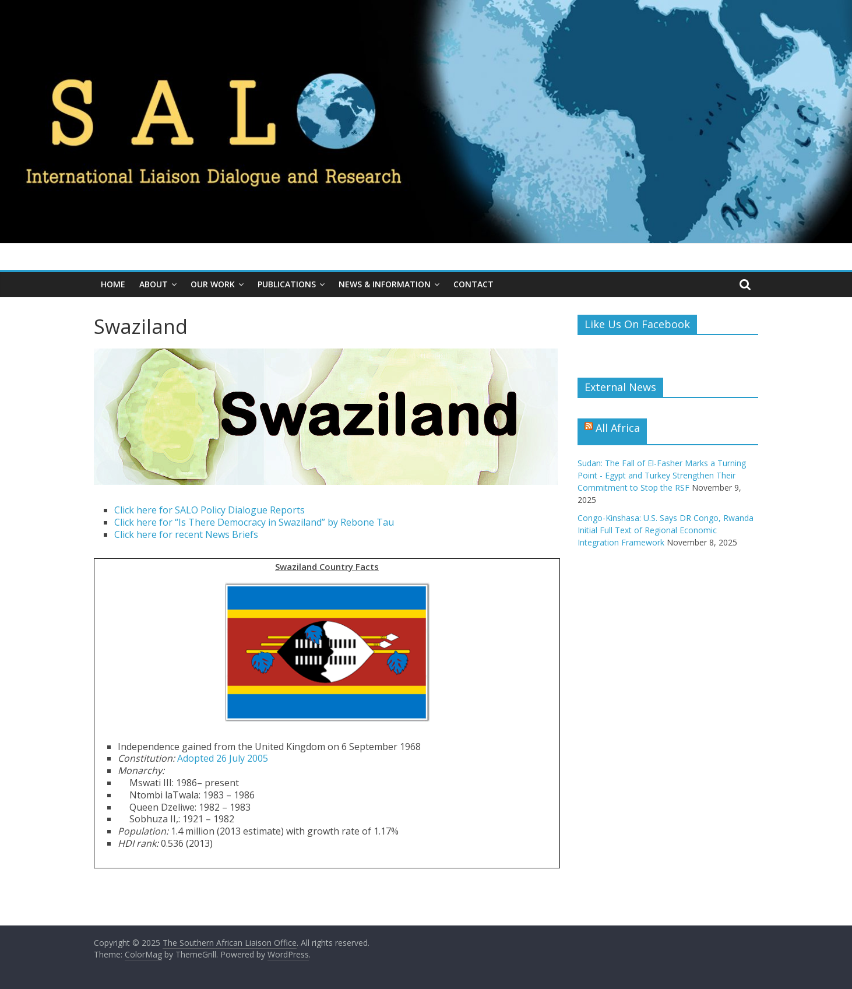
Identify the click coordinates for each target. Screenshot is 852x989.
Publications (287, 284)
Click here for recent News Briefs (186, 534)
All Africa (618, 428)
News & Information (385, 284)
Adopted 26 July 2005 (222, 758)
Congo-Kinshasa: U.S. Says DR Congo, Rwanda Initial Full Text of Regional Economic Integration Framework (666, 530)
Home (113, 284)
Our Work (213, 284)
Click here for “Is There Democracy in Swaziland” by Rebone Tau (254, 522)
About (153, 284)
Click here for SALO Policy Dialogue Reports (209, 510)
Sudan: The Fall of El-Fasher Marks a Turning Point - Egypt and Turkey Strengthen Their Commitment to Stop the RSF (662, 475)
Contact (473, 284)
